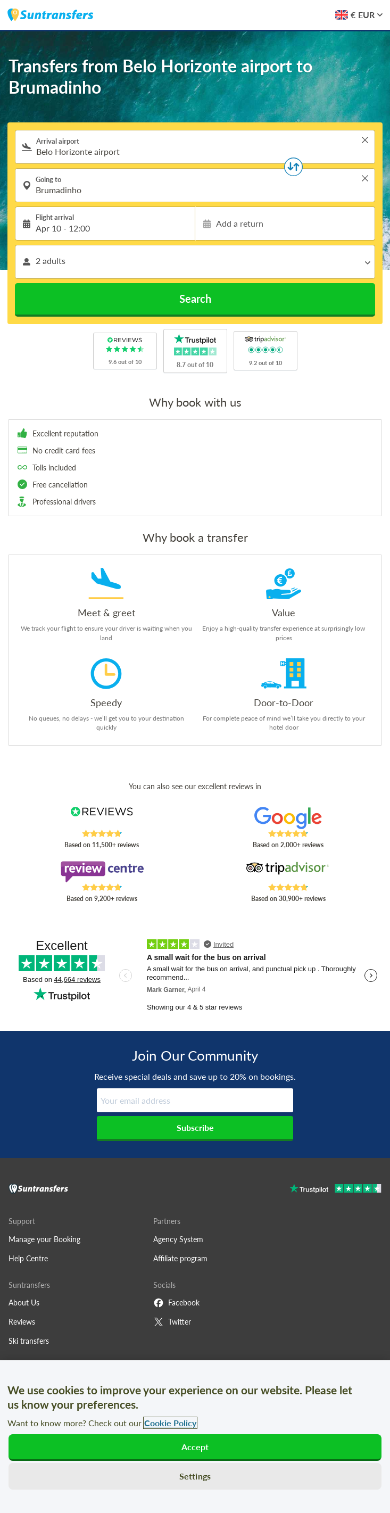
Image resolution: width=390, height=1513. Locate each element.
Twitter (172, 1322)
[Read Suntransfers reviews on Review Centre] (101, 872)
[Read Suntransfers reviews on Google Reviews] (288, 818)
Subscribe (195, 1127)
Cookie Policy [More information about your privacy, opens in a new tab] (170, 1423)
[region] (195, 1436)
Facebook (176, 1302)
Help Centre (28, 1258)
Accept (195, 1447)
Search (195, 298)
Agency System (178, 1239)
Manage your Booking (44, 1239)
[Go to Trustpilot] (335, 1190)
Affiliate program (180, 1258)
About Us (24, 1302)
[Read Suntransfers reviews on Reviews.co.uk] (101, 818)
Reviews (22, 1321)
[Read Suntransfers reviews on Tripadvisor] (288, 872)
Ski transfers (29, 1340)
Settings (195, 1476)
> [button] (365, 140)
